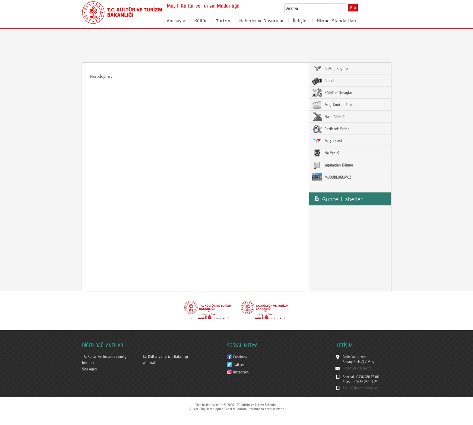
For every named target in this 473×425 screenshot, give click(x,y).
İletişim (300, 20)
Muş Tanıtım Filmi (332, 104)
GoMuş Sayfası (330, 68)
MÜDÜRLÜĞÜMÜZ (331, 177)
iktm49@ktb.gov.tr (357, 368)
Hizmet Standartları (336, 20)
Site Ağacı (89, 369)
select (346, 8)
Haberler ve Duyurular (261, 20)
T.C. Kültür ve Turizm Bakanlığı (104, 356)
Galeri (323, 80)
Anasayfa (176, 20)
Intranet (88, 362)
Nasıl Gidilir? (328, 117)
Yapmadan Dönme (332, 165)
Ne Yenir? (325, 153)
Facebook (240, 357)
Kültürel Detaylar (332, 92)
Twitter (238, 364)
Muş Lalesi (327, 141)
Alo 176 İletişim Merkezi (361, 388)
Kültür (200, 20)
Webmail (149, 362)
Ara (353, 7)
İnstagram (241, 372)
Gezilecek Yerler (330, 129)
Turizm (223, 20)
